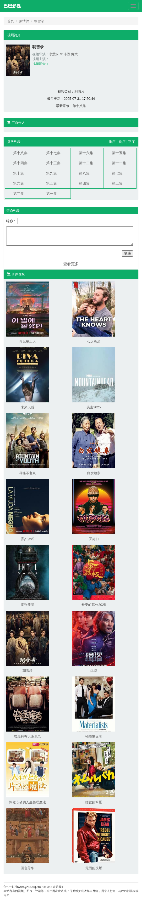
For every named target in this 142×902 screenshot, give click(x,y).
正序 (131, 142)
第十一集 (119, 163)
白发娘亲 (93, 473)
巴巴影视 (12, 6)
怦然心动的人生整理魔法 (27, 802)
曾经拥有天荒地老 (27, 736)
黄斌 (74, 54)
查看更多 (71, 264)
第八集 (84, 173)
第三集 (117, 183)
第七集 (117, 173)
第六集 (18, 183)
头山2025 (94, 407)
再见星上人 (27, 341)
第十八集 (79, 106)
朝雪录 (27, 670)
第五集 (51, 183)
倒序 (122, 142)
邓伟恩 (65, 54)
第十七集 (53, 153)
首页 (10, 21)
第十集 (18, 173)
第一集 (51, 194)
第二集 (18, 194)
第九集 (51, 173)
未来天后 (27, 407)
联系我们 (58, 887)
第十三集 (53, 163)
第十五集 (119, 153)
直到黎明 (27, 605)
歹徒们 (94, 539)
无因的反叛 (93, 868)
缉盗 (93, 670)
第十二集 (86, 163)
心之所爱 (93, 341)
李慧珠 (54, 54)
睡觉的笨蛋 (93, 802)
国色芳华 (27, 868)
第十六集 (86, 153)
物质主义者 (93, 736)
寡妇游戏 (27, 539)
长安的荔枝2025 (94, 605)
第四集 (84, 183)
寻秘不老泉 (27, 473)
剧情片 (24, 21)
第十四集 (20, 163)
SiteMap (47, 887)
